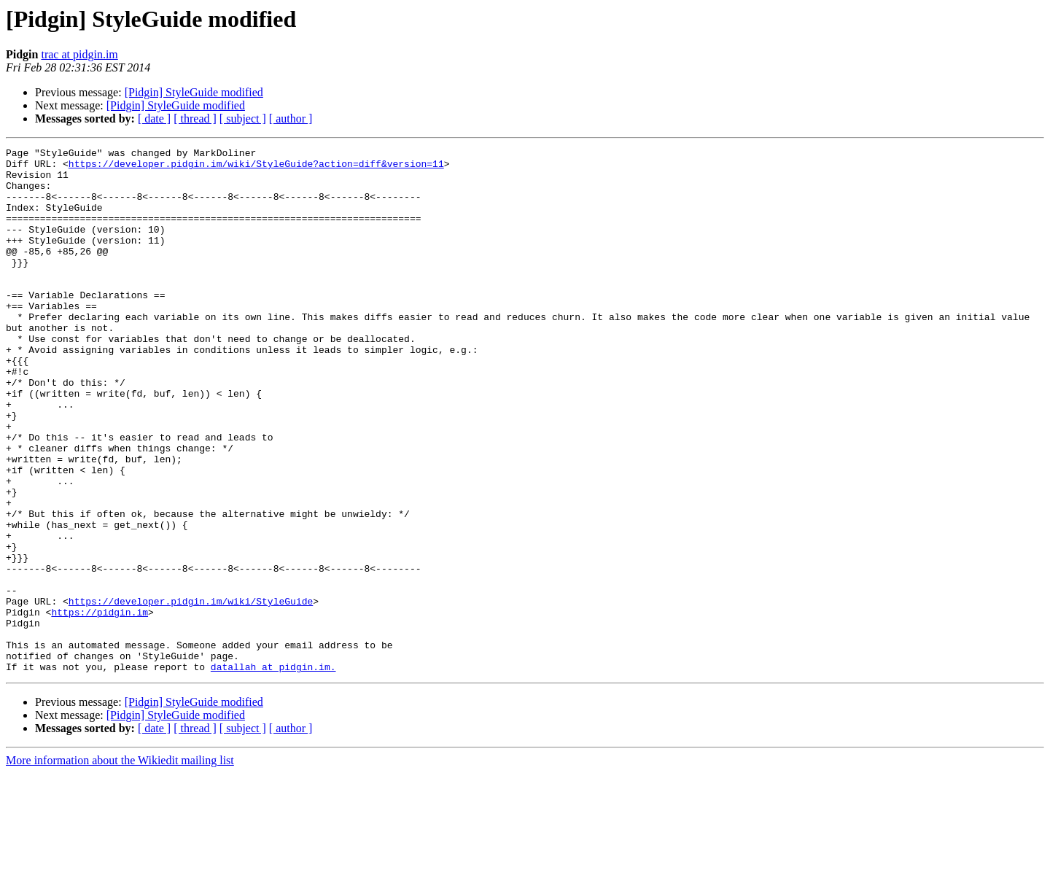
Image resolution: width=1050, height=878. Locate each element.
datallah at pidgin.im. (273, 771)
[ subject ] (242, 118)
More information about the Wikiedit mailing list (120, 865)
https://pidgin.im (99, 705)
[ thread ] (195, 118)
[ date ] (154, 118)
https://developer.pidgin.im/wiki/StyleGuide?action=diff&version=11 (256, 167)
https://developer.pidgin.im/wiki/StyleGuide (191, 692)
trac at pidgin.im (79, 54)
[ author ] (291, 118)
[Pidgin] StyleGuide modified (194, 92)
